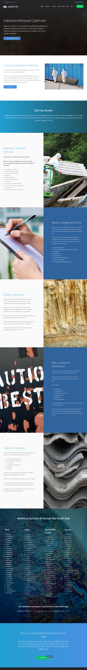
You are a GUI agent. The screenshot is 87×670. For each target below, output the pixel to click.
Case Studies (61, 6)
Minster (8, 566)
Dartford (8, 542)
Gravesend (9, 554)
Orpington (9, 572)
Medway (8, 564)
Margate (8, 562)
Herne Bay (9, 556)
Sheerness (9, 581)
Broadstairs (9, 536)
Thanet (8, 587)
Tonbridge (9, 589)
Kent (7, 529)
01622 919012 (78, 2)
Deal (7, 544)
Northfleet (9, 570)
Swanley (8, 585)
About (54, 6)
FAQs (67, 6)
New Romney (9, 568)
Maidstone (9, 560)
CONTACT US (10, 87)
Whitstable (9, 593)
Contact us (20, 611)
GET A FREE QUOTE (12, 38)
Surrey (68, 529)
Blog (71, 6)
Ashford (8, 534)
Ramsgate (9, 574)
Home (42, 6)
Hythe (8, 558)
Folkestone (9, 550)
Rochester (9, 577)
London (56, 606)
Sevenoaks (9, 578)
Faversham (9, 548)
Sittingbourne (10, 583)
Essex (27, 529)
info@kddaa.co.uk (10, 2)
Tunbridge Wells (10, 591)
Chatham (8, 540)
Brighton (48, 545)
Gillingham (9, 552)
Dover (8, 546)
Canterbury (9, 538)
